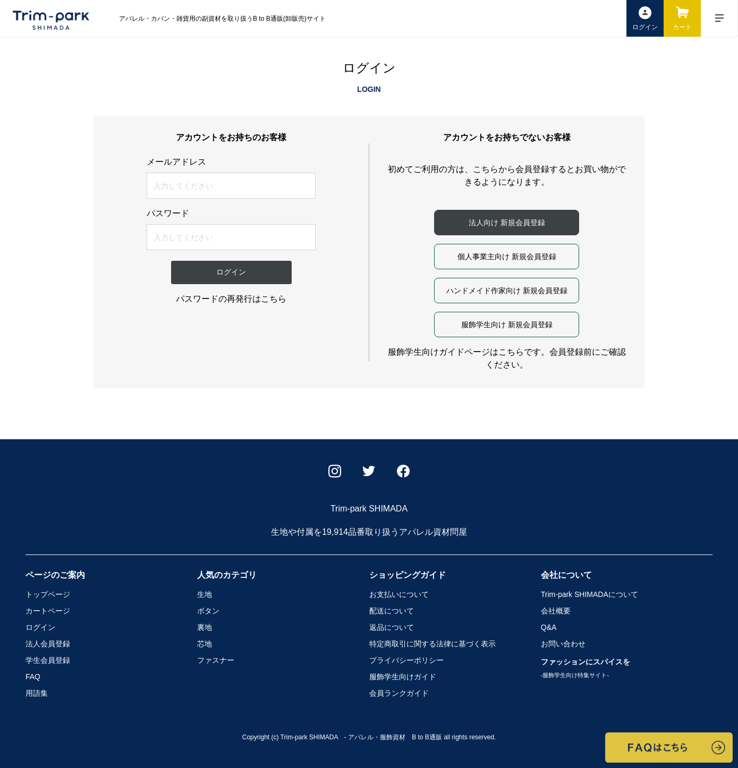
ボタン (208, 611)
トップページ (48, 594)
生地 (204, 594)
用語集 (37, 693)
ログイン (40, 627)
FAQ (33, 676)
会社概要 (556, 611)
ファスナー (215, 660)
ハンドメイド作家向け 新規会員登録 (506, 290)
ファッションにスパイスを (585, 668)
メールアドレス (176, 162)
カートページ (48, 611)
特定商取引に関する (432, 643)
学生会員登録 (48, 660)
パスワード (168, 213)
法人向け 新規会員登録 (507, 222)
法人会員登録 (48, 643)
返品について (391, 627)
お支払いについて (399, 594)
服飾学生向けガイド (402, 676)
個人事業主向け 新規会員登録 (506, 256)
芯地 (204, 643)
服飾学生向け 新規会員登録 (507, 324)
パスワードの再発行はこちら (231, 298)
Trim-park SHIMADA (589, 594)
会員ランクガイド (399, 693)
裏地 (204, 627)
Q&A (549, 627)
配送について (391, 611)
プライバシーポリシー (406, 660)
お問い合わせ (563, 643)
